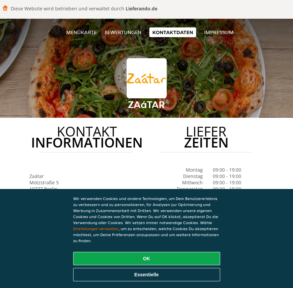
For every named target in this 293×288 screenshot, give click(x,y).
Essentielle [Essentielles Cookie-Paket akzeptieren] (146, 274)
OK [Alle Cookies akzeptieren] (146, 258)
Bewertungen (123, 32)
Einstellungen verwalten (96, 228)
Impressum (219, 32)
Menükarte (81, 32)
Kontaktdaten (172, 32)
